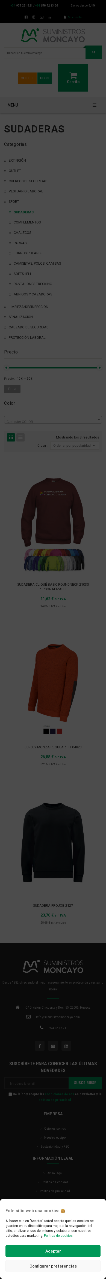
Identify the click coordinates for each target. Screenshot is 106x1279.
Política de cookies (58, 1236)
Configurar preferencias (53, 1266)
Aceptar (53, 1251)
